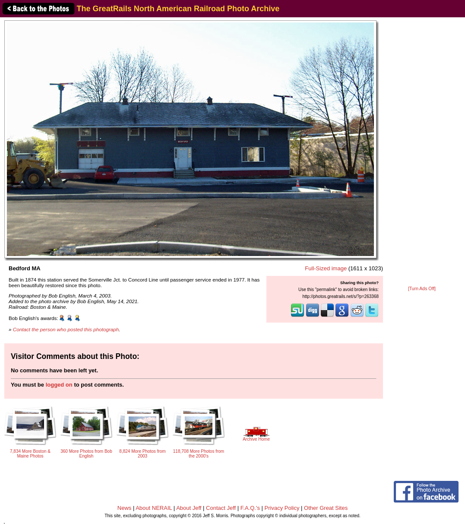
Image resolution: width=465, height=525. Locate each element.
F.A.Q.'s (250, 508)
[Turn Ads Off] (422, 288)
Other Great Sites (326, 508)
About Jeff (188, 508)
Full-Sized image (326, 268)
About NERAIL (154, 508)
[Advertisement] (422, 152)
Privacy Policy (282, 508)
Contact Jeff (221, 508)
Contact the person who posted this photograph (66, 329)
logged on (59, 384)
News (124, 508)
